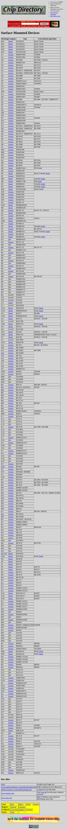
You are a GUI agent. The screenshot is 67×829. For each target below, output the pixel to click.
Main (12, 804)
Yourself (13, 807)
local (3, 784)
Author (35, 804)
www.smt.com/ (6, 798)
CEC (3, 466)
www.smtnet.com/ (7, 793)
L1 (2, 583)
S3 (2, 694)
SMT (39, 797)
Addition (22, 810)
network (44, 792)
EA (2, 514)
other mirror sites (55, 16)
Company (22, 807)
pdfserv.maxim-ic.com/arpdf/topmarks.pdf (16, 790)
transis (11, 55)
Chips (12, 812)
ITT (2, 554)
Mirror (21, 804)
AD (2, 353)
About (28, 804)
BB (2, 390)
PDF (40, 790)
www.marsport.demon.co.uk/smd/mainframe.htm (18, 787)
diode (11, 41)
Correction (14, 810)
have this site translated (54, 13)
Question (29, 810)
